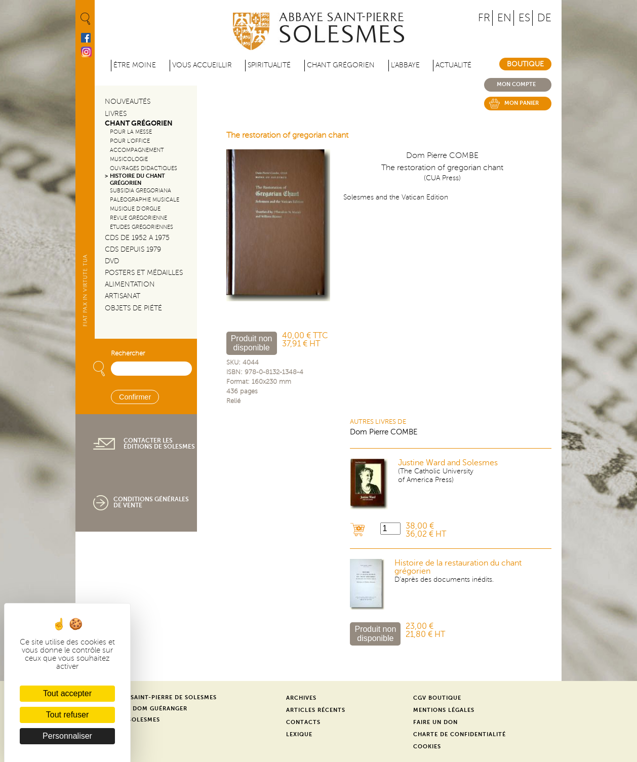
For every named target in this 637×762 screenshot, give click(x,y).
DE (544, 18)
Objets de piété (133, 308)
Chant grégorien (341, 65)
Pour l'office (130, 141)
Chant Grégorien (139, 123)
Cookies (427, 746)
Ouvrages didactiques (143, 168)
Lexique (299, 734)
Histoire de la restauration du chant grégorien (458, 567)
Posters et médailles (144, 272)
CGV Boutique (437, 698)
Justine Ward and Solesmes (448, 463)
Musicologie (129, 159)
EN (504, 18)
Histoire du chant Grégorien (137, 179)
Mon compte (516, 84)
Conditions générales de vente (151, 502)
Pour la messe (131, 132)
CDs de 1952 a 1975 (137, 238)
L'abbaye (405, 65)
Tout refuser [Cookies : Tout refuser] (67, 714)
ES (524, 18)
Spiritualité (269, 65)
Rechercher (128, 353)
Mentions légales (443, 710)
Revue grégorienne (138, 218)
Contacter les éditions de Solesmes (159, 443)
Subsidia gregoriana (140, 190)
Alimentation (130, 284)
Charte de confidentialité (459, 734)
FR (484, 18)
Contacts (303, 722)
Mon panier (521, 103)
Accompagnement (137, 150)
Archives (301, 698)
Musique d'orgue (135, 209)
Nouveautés (127, 101)
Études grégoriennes (141, 227)
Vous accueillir (202, 65)
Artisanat (122, 296)
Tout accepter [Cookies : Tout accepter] (67, 693)
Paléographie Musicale (144, 199)
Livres (116, 113)
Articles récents (315, 710)
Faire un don (435, 722)
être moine (134, 65)
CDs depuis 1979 (133, 249)
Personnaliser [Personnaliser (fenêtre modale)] (67, 736)
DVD (112, 261)
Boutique (525, 64)
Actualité (453, 65)
